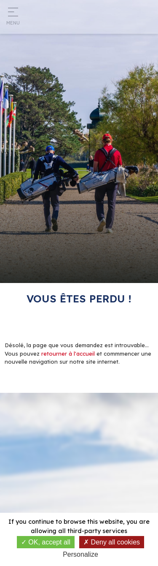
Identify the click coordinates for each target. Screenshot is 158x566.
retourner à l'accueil (68, 353)
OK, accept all (45, 542)
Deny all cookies (111, 542)
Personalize (80, 554)
